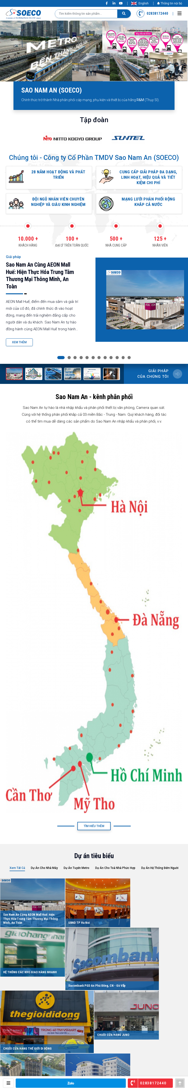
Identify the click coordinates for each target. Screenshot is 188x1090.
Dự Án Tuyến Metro (76, 873)
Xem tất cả (17, 873)
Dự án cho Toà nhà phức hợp (115, 873)
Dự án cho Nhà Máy (44, 873)
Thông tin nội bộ (169, 3)
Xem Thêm (19, 347)
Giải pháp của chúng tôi (153, 379)
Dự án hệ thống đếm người (159, 873)
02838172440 (152, 13)
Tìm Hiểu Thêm (94, 831)
